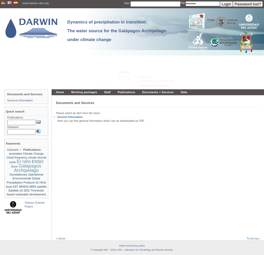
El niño (23, 161)
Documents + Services (158, 92)
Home (60, 92)
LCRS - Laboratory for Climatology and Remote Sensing (144, 250)
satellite (42, 186)
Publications (126, 92)
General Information (70, 117)
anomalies (15, 153)
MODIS (23, 186)
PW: (182, 3)
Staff (107, 92)
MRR (32, 186)
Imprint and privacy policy (132, 245)
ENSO (38, 162)
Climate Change (33, 153)
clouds (32, 157)
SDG (26, 190)
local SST (12, 186)
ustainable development (30, 194)
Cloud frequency (17, 157)
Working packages (84, 92)
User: (127, 3)
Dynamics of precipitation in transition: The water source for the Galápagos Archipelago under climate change (116, 31)
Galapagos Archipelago (27, 168)
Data (184, 92)
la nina (41, 182)
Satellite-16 (15, 190)
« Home (60, 238)
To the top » (254, 238)
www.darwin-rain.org (35, 3)
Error (14, 166)
